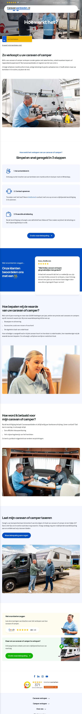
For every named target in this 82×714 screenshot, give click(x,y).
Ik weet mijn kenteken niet (12, 45)
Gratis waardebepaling (39, 235)
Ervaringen (56, 3)
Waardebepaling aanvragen (16, 535)
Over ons (65, 3)
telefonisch (32, 197)
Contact (72, 3)
